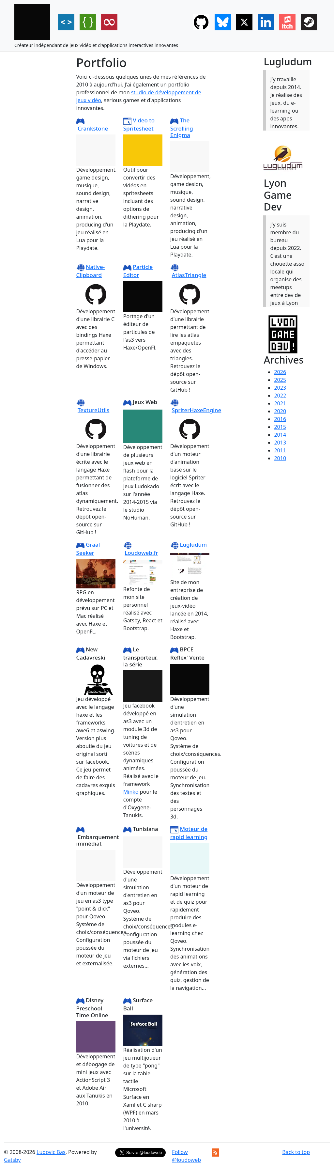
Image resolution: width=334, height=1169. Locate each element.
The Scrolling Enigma (181, 128)
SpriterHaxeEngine (196, 410)
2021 (280, 403)
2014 (280, 434)
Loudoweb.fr (141, 552)
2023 (280, 387)
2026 (280, 372)
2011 (280, 450)
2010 (280, 458)
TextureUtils (93, 410)
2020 (280, 411)
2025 (280, 379)
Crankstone (93, 128)
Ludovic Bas (51, 1152)
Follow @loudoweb (186, 1155)
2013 (280, 442)
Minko (131, 791)
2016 (280, 419)
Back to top (296, 1152)
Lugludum (193, 544)
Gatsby (12, 1159)
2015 (280, 426)
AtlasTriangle (189, 275)
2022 (280, 395)
